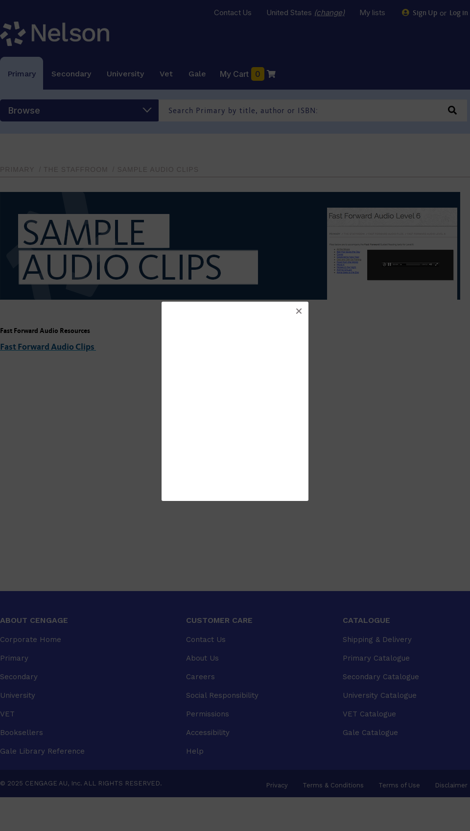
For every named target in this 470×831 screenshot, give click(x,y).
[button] (299, 311)
